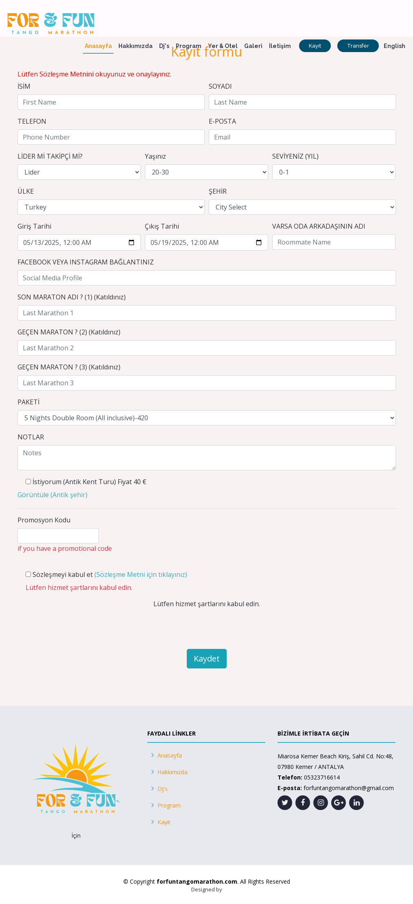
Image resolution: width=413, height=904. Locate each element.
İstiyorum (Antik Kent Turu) (74, 481)
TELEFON (31, 121)
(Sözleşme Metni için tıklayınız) (140, 574)
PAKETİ (28, 401)
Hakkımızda (135, 46)
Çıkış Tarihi (162, 226)
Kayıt (315, 46)
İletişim (280, 46)
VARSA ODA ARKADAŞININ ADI (318, 226)
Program (188, 46)
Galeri (253, 46)
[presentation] (207, 626)
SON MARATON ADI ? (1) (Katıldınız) (71, 297)
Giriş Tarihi (34, 226)
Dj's (164, 46)
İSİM (24, 86)
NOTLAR (30, 436)
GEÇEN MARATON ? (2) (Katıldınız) (68, 332)
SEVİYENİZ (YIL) (295, 156)
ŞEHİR (218, 191)
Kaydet (207, 658)
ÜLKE (25, 191)
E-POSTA (222, 121)
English (394, 46)
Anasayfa (98, 46)
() (52, 494)
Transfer (358, 46)
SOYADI (220, 86)
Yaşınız (155, 156)
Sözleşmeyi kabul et (63, 574)
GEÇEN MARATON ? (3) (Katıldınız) (68, 366)
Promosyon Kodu (43, 519)
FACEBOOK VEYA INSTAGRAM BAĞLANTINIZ (85, 262)
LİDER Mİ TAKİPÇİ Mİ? (50, 156)
